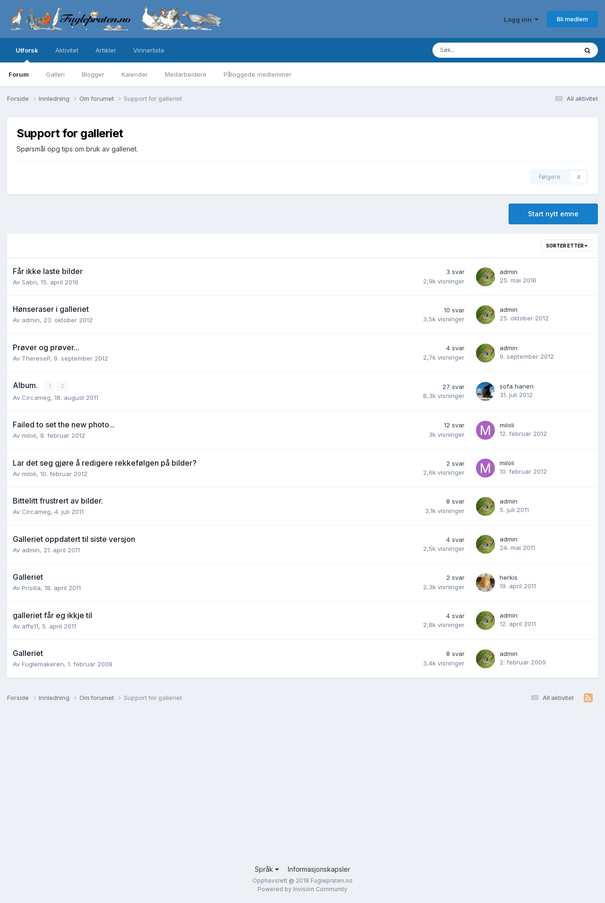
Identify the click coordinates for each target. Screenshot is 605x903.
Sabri (29, 282)
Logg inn (521, 19)
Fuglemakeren (43, 664)
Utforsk (27, 54)
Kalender (134, 74)
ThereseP (36, 358)
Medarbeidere (186, 74)
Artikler (105, 50)
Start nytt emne (553, 214)
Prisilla (31, 588)
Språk (267, 869)
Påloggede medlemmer (258, 74)
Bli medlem (572, 19)
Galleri (55, 74)
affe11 (30, 625)
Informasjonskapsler (319, 869)
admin (509, 271)
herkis (509, 577)
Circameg (36, 397)
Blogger (93, 74)
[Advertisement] (290, 788)
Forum (19, 74)
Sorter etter (567, 245)
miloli (29, 435)
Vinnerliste (148, 50)
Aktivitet (66, 50)
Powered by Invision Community (302, 889)
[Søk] (470, 50)
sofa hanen (517, 386)
